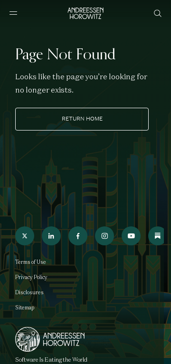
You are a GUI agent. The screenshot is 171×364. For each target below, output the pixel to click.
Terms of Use (30, 262)
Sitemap (24, 307)
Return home (82, 118)
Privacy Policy (31, 277)
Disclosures (29, 292)
